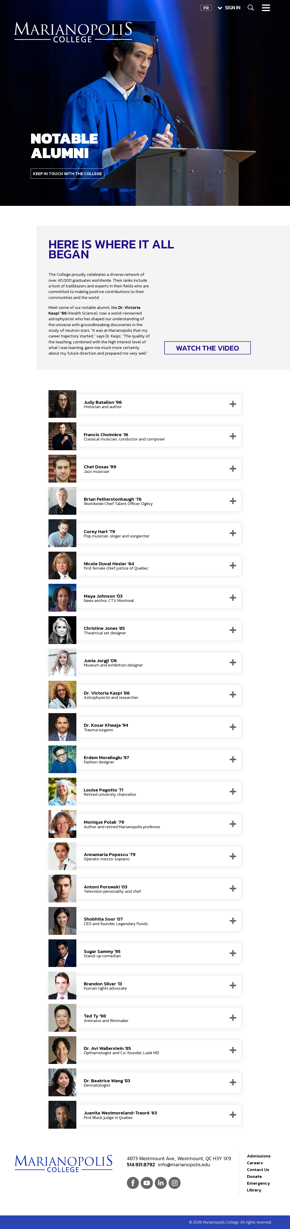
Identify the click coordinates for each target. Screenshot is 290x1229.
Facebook (133, 1183)
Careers (255, 1162)
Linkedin (161, 1183)
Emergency (258, 1183)
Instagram (175, 1183)
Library (254, 1190)
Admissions (259, 1156)
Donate (254, 1176)
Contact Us (258, 1169)
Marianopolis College (73, 32)
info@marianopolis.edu (184, 1164)
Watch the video (207, 348)
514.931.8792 (141, 1164)
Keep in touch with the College (67, 173)
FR (206, 8)
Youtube (147, 1183)
